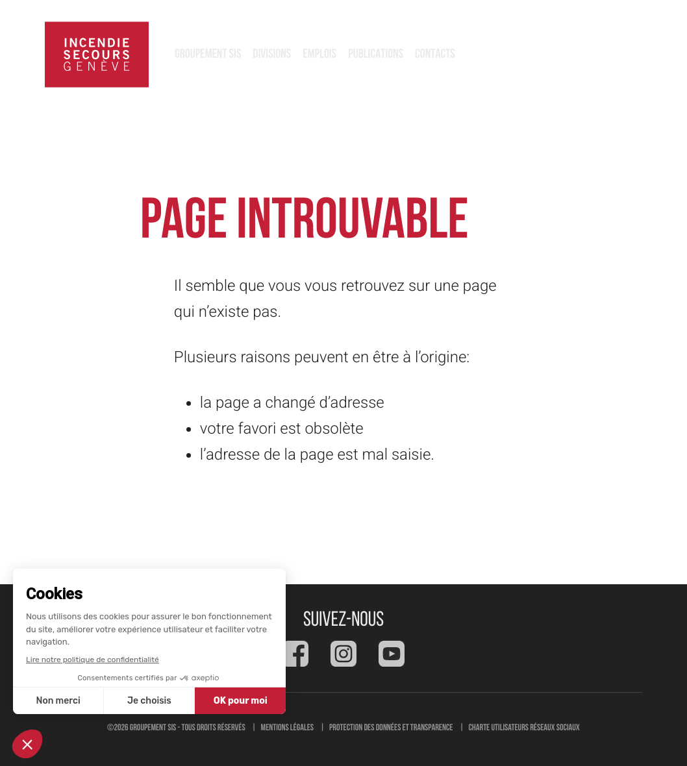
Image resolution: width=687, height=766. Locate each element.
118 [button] (613, 54)
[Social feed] (295, 654)
